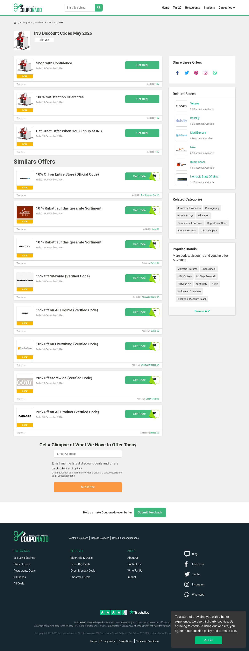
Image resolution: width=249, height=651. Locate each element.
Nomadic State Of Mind (204, 176)
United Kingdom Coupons (125, 538)
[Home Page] (17, 23)
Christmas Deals (80, 577)
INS (61, 22)
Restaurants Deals (25, 570)
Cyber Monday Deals (83, 570)
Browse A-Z (202, 311)
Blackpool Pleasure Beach (192, 299)
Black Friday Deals (82, 557)
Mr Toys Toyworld (206, 276)
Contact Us (134, 564)
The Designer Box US (150, 195)
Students (209, 7)
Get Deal (142, 65)
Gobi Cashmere (152, 399)
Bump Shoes (198, 161)
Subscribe (88, 487)
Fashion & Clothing (45, 22)
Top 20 (177, 7)
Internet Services (186, 230)
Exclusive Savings (24, 557)
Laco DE (155, 229)
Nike (193, 147)
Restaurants (192, 7)
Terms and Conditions (147, 641)
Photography (212, 208)
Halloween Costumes (189, 291)
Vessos (194, 103)
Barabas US (154, 433)
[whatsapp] (215, 73)
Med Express (198, 132)
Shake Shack (209, 268)
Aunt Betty (201, 283)
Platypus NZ (184, 283)
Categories (225, 7)
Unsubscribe (58, 468)
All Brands (20, 577)
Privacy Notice (108, 641)
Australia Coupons (78, 538)
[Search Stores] (99, 8)
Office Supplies (209, 230)
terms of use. (228, 630)
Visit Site (44, 39)
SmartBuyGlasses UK (150, 365)
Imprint (131, 577)
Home (165, 7)
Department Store (217, 223)
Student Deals (22, 564)
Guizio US (155, 331)
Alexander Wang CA (150, 297)
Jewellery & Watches (189, 208)
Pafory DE (155, 263)
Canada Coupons (100, 538)
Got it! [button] (208, 640)
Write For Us (134, 570)
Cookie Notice (125, 641)
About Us (133, 557)
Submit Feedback (150, 512)
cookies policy (202, 630)
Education (203, 215)
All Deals (19, 583)
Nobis (215, 283)
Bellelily (194, 118)
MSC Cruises (184, 276)
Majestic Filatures (187, 268)
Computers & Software (190, 223)
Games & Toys (185, 215)
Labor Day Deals (80, 564)
